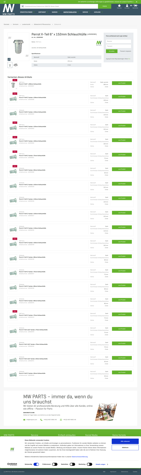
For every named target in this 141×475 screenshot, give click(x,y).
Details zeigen (100, 471)
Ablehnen (125, 454)
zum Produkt (122, 83)
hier (129, 59)
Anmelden (112, 51)
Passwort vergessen (125, 51)
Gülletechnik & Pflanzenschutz (42, 24)
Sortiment (44, 17)
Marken (57, 17)
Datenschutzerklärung (80, 463)
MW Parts (21, 82)
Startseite (6, 24)
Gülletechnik (57, 24)
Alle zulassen (125, 448)
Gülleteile (21, 110)
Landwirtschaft (26, 24)
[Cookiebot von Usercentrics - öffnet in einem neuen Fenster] (12, 471)
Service (87, 17)
